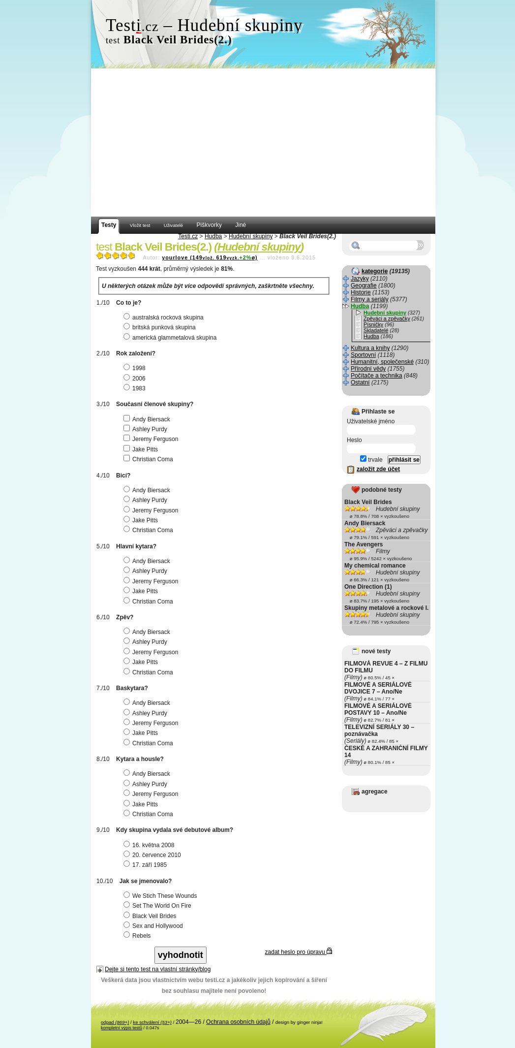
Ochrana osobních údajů (238, 1021)
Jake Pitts (142, 449)
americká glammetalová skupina (171, 337)
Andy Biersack (148, 419)
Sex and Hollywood (154, 925)
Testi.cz (188, 236)
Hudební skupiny (251, 236)
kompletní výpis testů (121, 1027)
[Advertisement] (263, 143)
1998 (136, 368)
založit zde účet (378, 469)
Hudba (213, 236)
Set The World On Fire (158, 905)
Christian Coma (149, 459)
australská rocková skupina (165, 317)
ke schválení (152, 1022)
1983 (136, 388)
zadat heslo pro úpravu (298, 952)
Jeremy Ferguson (152, 439)
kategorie (375, 271)
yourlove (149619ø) (209, 257)
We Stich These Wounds (161, 895)
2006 (136, 378)
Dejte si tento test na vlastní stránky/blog (158, 969)
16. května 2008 (150, 845)
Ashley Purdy (146, 429)
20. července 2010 (153, 855)
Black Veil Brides (151, 916)
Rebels (138, 935)
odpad (115, 1022)
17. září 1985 (146, 864)
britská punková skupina (161, 327)
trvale (371, 459)
